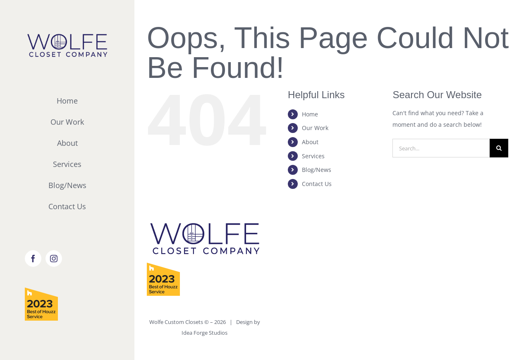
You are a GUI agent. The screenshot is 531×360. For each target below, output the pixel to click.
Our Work (315, 128)
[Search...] (441, 148)
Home (310, 114)
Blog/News (316, 170)
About (310, 142)
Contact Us (317, 184)
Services (313, 156)
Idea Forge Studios (204, 332)
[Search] (499, 148)
